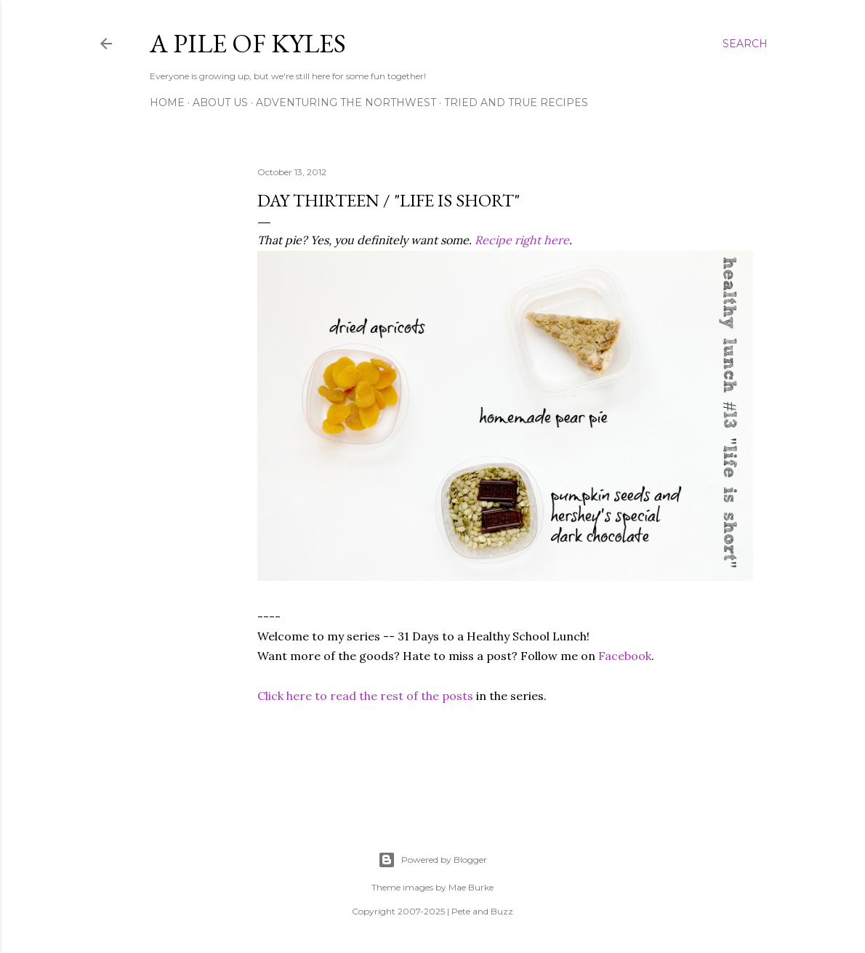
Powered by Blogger (432, 860)
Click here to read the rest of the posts (365, 695)
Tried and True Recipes (516, 102)
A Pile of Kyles (248, 43)
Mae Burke (471, 887)
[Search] (745, 43)
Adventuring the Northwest (346, 102)
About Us (220, 102)
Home (167, 102)
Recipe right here (522, 240)
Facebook (624, 655)
